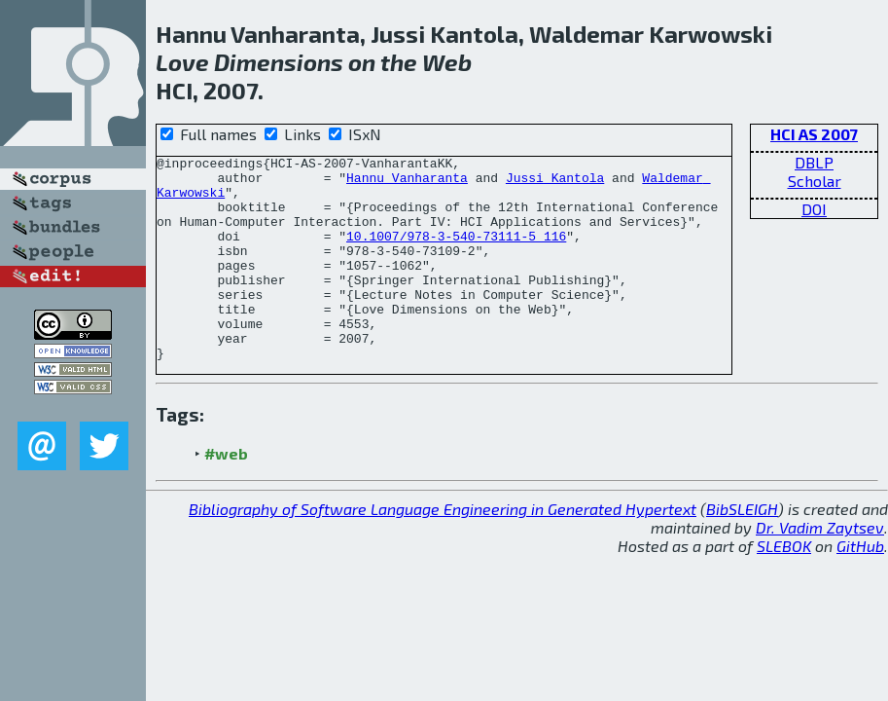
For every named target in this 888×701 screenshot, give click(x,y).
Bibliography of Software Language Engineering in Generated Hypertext (442, 549)
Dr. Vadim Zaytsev (820, 568)
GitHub (860, 586)
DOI (814, 209)
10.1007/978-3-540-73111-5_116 (456, 253)
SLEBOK (784, 586)
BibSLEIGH (742, 549)
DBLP (814, 162)
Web (447, 62)
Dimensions (278, 62)
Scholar (814, 180)
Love (182, 62)
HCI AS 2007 (814, 134)
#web (226, 494)
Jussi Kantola (555, 183)
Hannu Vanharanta (407, 183)
